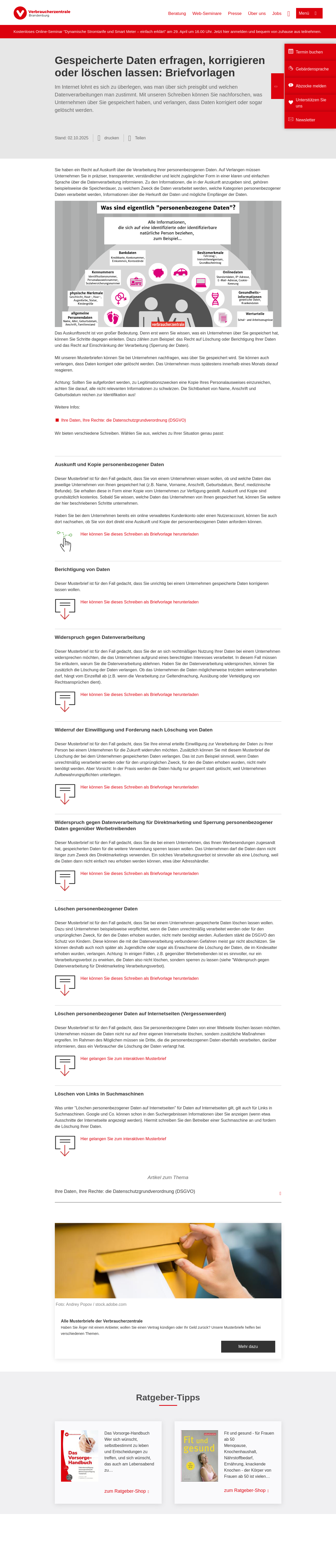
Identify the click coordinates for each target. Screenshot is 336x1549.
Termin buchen (309, 52)
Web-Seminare (206, 13)
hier (226, 31)
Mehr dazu (248, 1346)
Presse (235, 13)
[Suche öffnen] (288, 13)
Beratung (177, 13)
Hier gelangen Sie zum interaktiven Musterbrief (123, 1058)
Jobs (276, 13)
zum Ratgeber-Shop (125, 1491)
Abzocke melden (311, 86)
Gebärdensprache (312, 69)
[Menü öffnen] (309, 13)
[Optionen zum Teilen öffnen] (137, 138)
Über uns (257, 13)
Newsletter (305, 120)
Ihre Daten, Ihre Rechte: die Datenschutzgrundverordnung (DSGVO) (123, 420)
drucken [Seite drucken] (111, 138)
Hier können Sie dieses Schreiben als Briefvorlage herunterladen (140, 534)
